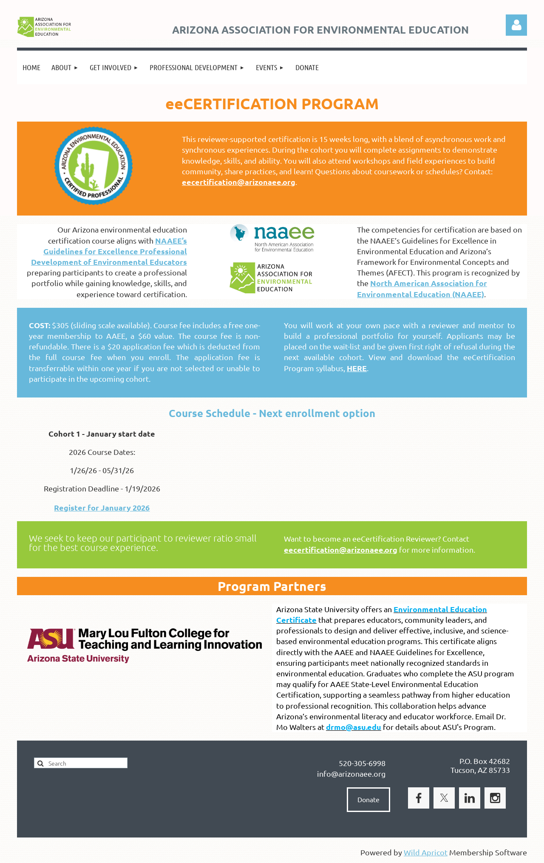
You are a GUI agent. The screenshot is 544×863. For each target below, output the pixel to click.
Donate (368, 799)
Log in (516, 25)
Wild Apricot (426, 852)
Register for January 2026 (102, 507)
